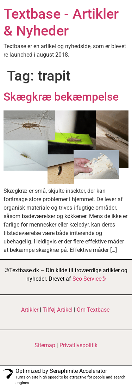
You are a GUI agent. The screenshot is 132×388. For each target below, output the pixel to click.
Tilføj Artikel (58, 309)
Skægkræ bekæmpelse (61, 96)
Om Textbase (93, 309)
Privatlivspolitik (78, 345)
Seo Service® (89, 278)
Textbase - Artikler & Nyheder (61, 22)
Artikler (29, 309)
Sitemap (44, 345)
